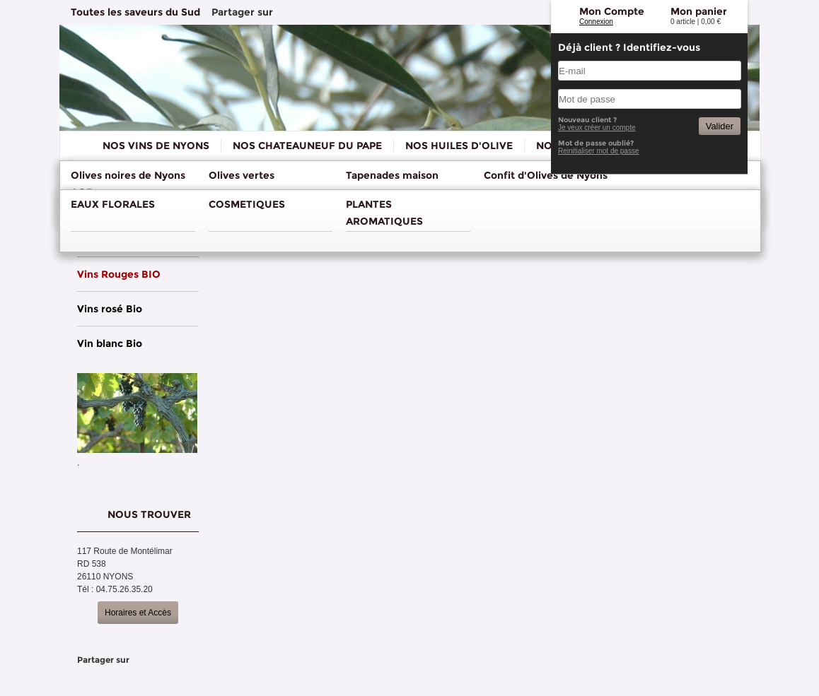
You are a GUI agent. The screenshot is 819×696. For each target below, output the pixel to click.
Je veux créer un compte (597, 127)
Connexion (596, 21)
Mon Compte (611, 11)
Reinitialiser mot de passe (598, 151)
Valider (719, 126)
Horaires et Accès (138, 613)
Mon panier (698, 11)
